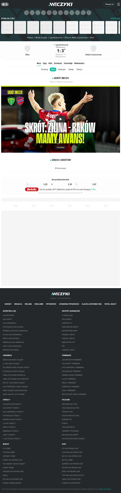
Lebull (5, 475)
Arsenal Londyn (68, 335)
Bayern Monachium (69, 331)
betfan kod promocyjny (71, 468)
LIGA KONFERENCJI (9, 323)
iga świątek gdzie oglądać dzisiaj (16, 367)
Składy (71, 69)
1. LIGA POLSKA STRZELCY (12, 439)
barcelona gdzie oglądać (13, 360)
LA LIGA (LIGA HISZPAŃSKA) (12, 335)
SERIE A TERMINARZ (69, 383)
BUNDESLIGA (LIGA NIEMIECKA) (13, 342)
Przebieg (44, 69)
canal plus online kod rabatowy (16, 379)
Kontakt (8, 304)
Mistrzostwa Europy (70, 435)
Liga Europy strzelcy (11, 408)
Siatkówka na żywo (69, 404)
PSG (63, 346)
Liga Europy (7, 319)
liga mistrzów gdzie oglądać (73, 439)
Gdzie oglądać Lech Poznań (13, 394)
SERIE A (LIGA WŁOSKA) (11, 338)
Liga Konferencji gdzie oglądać (15, 387)
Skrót (53, 69)
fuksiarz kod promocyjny (13, 471)
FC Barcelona (67, 315)
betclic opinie (67, 460)
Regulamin (39, 304)
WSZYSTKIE (115, 18)
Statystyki (61, 69)
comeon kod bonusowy (71, 483)
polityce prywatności (105, 489)
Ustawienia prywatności (69, 304)
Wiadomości (79, 63)
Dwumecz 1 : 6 (60, 54)
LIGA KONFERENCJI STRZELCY (13, 412)
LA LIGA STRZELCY (9, 423)
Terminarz (58, 63)
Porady (65, 423)
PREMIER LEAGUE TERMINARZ (72, 375)
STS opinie (6, 448)
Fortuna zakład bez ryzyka (73, 475)
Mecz (39, 63)
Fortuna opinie (9, 452)
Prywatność (51, 304)
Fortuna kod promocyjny (72, 452)
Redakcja (18, 304)
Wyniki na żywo (8, 18)
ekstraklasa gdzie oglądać (14, 371)
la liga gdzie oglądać (11, 363)
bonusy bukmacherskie (12, 483)
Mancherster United (70, 327)
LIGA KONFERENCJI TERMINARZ (73, 367)
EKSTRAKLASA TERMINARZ (71, 371)
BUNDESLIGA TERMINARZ (70, 387)
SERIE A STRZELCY (9, 427)
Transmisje (68, 63)
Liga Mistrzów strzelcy (12, 404)
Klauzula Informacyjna (92, 304)
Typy (45, 63)
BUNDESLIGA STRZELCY (11, 431)
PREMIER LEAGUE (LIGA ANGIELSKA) (15, 331)
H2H (50, 63)
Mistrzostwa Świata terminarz (74, 394)
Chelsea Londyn (68, 338)
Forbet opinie (8, 468)
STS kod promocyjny (70, 448)
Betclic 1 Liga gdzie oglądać (14, 383)
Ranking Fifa (67, 419)
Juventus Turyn (68, 350)
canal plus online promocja (14, 375)
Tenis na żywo (67, 412)
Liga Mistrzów (8, 315)
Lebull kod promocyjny (71, 479)
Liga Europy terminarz (71, 363)
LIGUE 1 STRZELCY (9, 435)
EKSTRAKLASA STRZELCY (11, 416)
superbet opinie (9, 456)
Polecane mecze (68, 427)
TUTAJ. (93, 189)
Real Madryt (67, 319)
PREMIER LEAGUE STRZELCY (12, 419)
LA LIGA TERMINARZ (69, 379)
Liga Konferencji (55, 37)
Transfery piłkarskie (70, 431)
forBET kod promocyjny (12, 460)
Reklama (28, 304)
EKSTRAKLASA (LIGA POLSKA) (13, 327)
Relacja (79, 69)
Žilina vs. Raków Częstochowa (75, 37)
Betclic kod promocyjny (72, 456)
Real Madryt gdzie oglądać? (14, 464)
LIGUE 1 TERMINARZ (69, 390)
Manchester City (68, 342)
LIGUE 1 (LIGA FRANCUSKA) (12, 346)
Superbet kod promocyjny (72, 464)
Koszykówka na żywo (70, 416)
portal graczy (110, 304)
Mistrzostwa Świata (11, 350)
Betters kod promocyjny (13, 479)
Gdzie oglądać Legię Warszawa (15, 390)
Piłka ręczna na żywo (70, 408)
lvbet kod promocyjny (71, 471)
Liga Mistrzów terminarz (72, 360)
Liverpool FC (67, 323)
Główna (30, 37)
